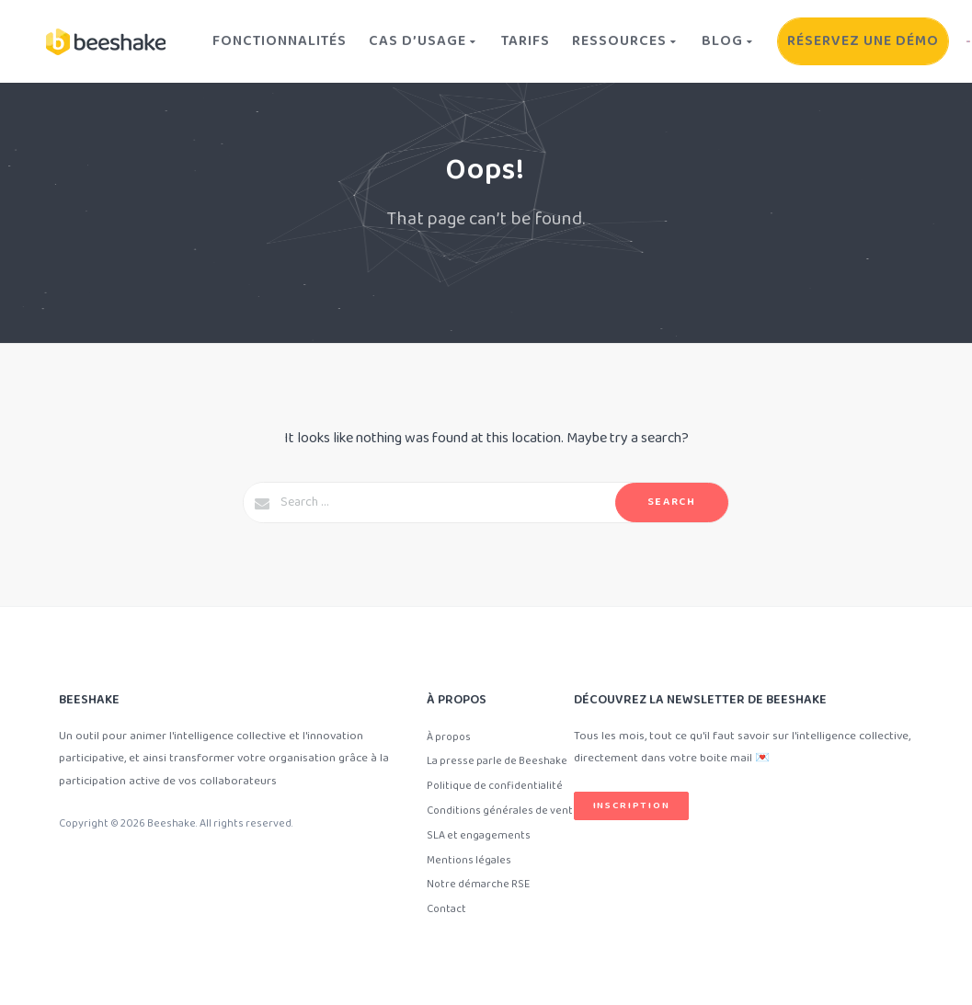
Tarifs (525, 40)
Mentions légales (469, 860)
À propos (449, 737)
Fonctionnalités (279, 40)
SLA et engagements (479, 835)
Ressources (626, 40)
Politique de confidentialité (495, 785)
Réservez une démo (863, 40)
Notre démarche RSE (478, 884)
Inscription (631, 805)
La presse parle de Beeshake (497, 761)
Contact (446, 909)
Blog (729, 40)
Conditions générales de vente (503, 810)
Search (671, 501)
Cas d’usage (424, 40)
